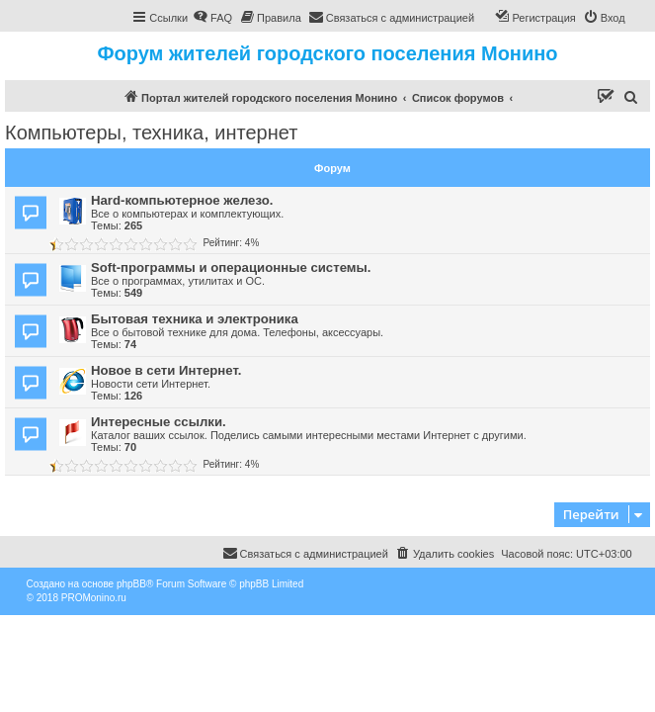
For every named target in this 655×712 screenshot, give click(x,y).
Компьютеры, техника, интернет (151, 132)
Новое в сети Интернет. (166, 370)
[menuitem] (212, 18)
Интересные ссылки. (158, 421)
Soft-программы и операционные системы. (230, 267)
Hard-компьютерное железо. (182, 200)
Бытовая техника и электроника (194, 319)
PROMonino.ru (93, 597)
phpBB (131, 583)
